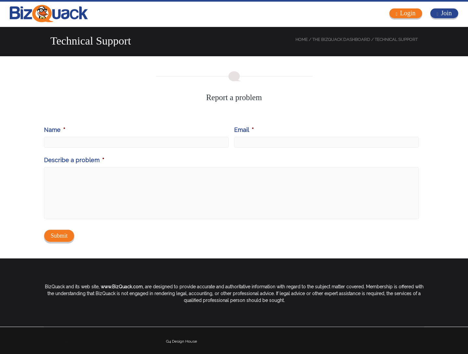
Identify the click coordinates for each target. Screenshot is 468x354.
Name (54, 129)
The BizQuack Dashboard (341, 39)
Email (244, 129)
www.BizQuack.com (122, 286)
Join (446, 13)
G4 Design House (181, 341)
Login (408, 13)
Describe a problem (74, 160)
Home (301, 39)
